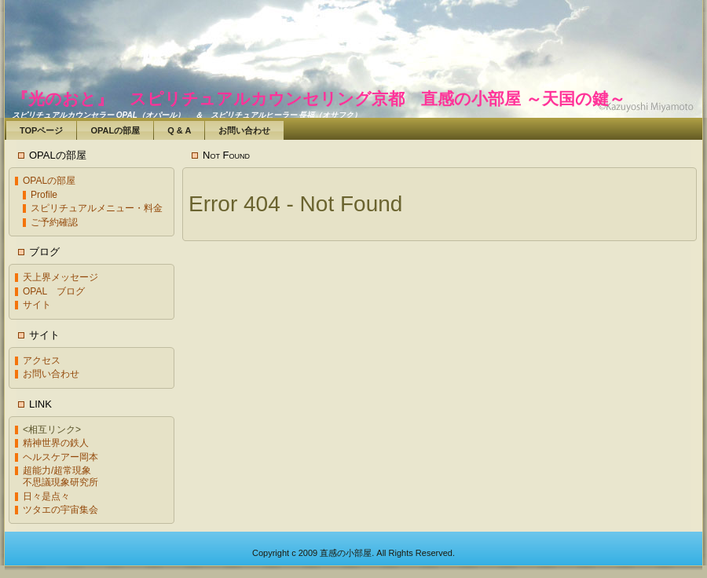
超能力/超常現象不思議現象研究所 (60, 476)
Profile (44, 194)
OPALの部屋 (49, 180)
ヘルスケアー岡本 (60, 457)
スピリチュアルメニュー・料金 (97, 208)
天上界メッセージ (60, 277)
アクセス (41, 360)
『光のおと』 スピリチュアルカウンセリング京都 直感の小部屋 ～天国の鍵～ (318, 99)
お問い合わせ (51, 373)
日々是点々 (46, 496)
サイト (37, 304)
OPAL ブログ (54, 291)
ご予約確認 (54, 222)
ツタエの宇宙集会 (60, 509)
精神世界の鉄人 (56, 442)
